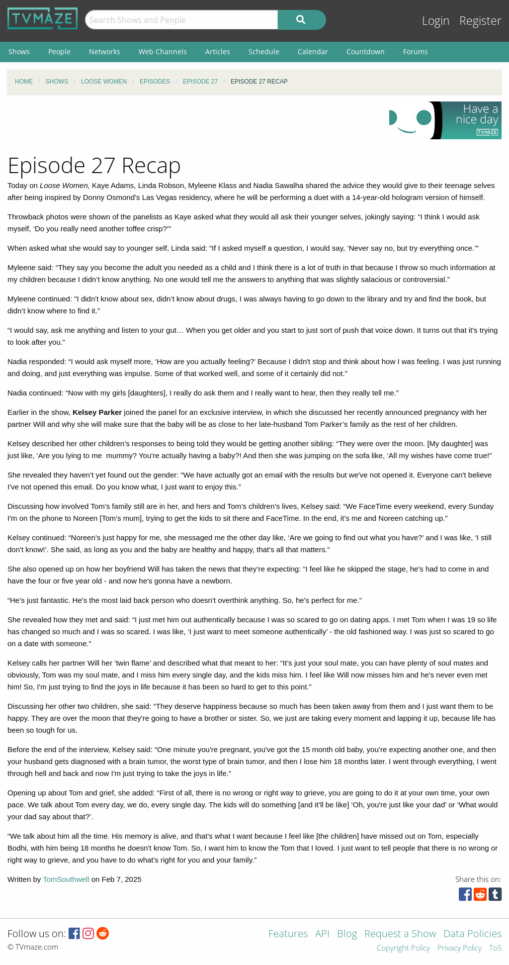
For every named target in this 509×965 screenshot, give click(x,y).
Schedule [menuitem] (264, 51)
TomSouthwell (66, 879)
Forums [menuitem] (415, 51)
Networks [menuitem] (104, 51)
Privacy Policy (459, 948)
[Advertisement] (191, 123)
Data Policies (472, 934)
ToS (495, 948)
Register (480, 20)
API (322, 934)
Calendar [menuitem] (313, 51)
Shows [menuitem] (19, 51)
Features (288, 934)
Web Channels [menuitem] (163, 51)
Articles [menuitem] (217, 51)
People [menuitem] (59, 51)
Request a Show (400, 934)
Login (436, 20)
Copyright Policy (403, 948)
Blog (347, 934)
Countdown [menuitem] (365, 51)
